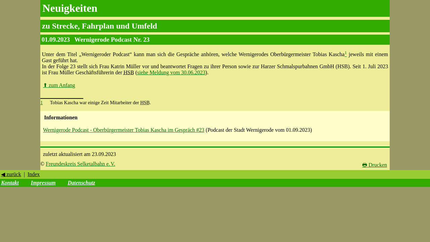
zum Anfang (59, 85)
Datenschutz (81, 183)
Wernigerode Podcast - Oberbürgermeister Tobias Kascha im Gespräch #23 (123, 130)
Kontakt (9, 183)
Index (34, 174)
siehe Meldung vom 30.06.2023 (171, 72)
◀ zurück (11, 174)
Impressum (43, 183)
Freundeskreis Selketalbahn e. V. (80, 164)
